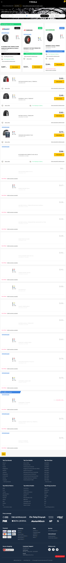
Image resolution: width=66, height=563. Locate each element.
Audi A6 (25, 495)
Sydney (46, 488)
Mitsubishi (5, 495)
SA (44, 505)
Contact (35, 530)
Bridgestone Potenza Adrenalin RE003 (32, 468)
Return (34, 537)
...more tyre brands (7, 481)
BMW (4, 488)
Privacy (21, 537)
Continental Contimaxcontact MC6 (31, 476)
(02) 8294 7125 (26, 548)
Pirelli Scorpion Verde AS (29, 466)
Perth (45, 494)
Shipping (35, 535)
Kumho (4, 466)
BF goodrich (5, 474)
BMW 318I (26, 499)
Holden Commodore (28, 492)
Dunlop (4, 478)
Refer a (21, 539)
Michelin (4, 470)
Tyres (6, 9)
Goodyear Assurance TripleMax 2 (30, 478)
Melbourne (46, 490)
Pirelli (4, 464)
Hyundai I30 (26, 494)
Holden (4, 503)
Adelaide (46, 495)
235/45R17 (46, 466)
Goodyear (5, 479)
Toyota (4, 492)
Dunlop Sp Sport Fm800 (29, 479)
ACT (45, 503)
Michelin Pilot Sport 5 (28, 470)
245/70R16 (46, 468)
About (20, 530)
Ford (4, 490)
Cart (65, 1)
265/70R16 (46, 472)
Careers (19, 532)
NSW (45, 497)
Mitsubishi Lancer (27, 503)
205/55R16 (46, 463)
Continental (5, 476)
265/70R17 (46, 474)
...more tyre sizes (47, 481)
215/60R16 (46, 464)
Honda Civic (26, 490)
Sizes (10, 9)
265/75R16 (46, 476)
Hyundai (4, 497)
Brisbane (46, 492)
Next (3, 454)
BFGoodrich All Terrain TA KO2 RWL (31, 472)
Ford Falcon (26, 488)
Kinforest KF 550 (27, 464)
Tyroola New (53, 538)
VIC (45, 499)
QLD (45, 501)
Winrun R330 (26, 463)
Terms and (23, 536)
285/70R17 (46, 478)
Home (2, 9)
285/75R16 (46, 479)
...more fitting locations (49, 507)
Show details (15, 67)
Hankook (5, 472)
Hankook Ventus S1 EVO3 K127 (30, 474)
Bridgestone (5, 468)
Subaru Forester (27, 505)
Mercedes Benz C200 (28, 497)
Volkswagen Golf (27, 501)
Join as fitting (53, 530)
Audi (4, 501)
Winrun (4, 463)
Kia (3, 505)
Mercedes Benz (6, 494)
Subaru (4, 499)
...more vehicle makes (7, 507)
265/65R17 (46, 470)
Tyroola (21, 534)
